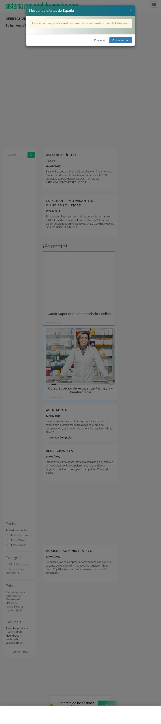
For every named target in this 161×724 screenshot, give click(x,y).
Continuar (99, 40)
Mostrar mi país (121, 40)
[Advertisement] (80, 715)
